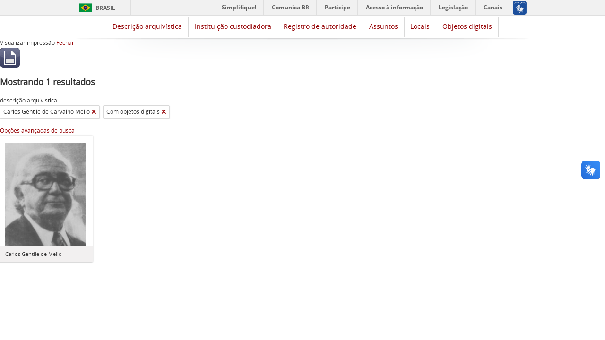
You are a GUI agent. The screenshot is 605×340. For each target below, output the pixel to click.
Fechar (65, 43)
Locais (420, 26)
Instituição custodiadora (233, 26)
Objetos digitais (467, 26)
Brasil (105, 8)
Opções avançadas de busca (37, 131)
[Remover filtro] (93, 112)
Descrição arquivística (147, 26)
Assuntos (383, 26)
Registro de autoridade (320, 26)
